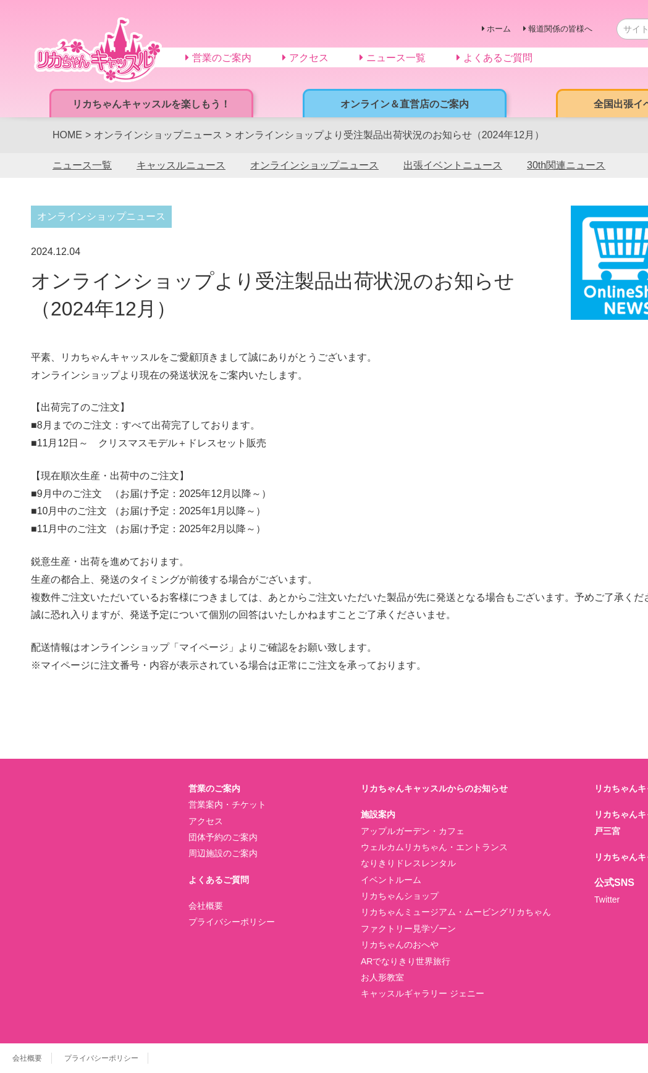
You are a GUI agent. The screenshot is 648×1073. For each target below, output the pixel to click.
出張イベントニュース (452, 165)
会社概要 (205, 906)
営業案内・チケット (227, 804)
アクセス (205, 821)
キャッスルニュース (181, 165)
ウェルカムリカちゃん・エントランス (434, 847)
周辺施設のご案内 (223, 853)
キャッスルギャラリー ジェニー (422, 993)
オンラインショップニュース (314, 165)
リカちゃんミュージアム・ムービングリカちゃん (456, 912)
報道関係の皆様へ (560, 28)
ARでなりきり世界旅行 (405, 961)
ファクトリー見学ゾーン (408, 928)
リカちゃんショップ (400, 896)
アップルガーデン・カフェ (413, 831)
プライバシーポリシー (231, 922)
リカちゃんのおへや (400, 945)
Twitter (607, 899)
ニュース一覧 (82, 165)
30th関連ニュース (566, 165)
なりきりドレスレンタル (408, 863)
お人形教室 (382, 977)
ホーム (499, 28)
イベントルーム (391, 880)
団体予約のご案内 (223, 837)
